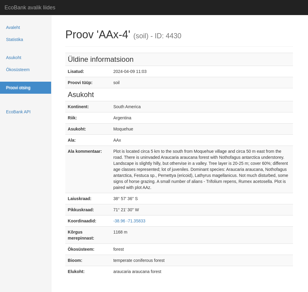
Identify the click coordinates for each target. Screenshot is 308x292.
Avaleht (13, 27)
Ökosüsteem (18, 69)
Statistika (14, 39)
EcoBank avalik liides (30, 8)
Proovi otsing (18, 87)
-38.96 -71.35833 (129, 220)
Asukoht (13, 57)
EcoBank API (18, 111)
